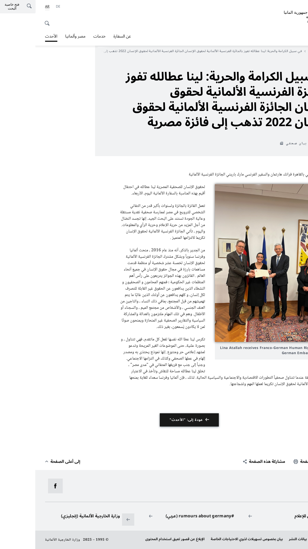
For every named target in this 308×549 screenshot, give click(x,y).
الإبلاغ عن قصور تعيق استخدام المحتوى (139, 539)
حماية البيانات (288, 539)
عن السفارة (87, 36)
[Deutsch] (23, 6)
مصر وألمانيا (40, 36)
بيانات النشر (262, 539)
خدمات (64, 36)
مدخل (292, 51)
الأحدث (276, 51)
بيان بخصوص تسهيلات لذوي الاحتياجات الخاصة (211, 539)
